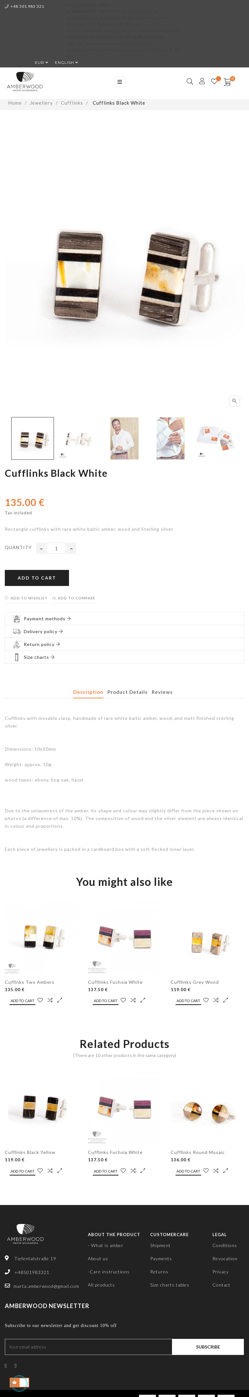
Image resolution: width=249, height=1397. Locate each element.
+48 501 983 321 (24, 6)
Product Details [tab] (127, 692)
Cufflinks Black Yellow (30, 1152)
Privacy (220, 1271)
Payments (161, 1258)
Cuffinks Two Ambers (30, 982)
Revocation (224, 1258)
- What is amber (106, 1245)
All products (101, 1285)
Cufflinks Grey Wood (195, 982)
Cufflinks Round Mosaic (198, 1152)
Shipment (160, 1245)
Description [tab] (88, 692)
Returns (159, 1271)
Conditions (224, 1245)
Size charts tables (169, 1285)
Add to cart (37, 578)
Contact (221, 1285)
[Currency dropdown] (38, 62)
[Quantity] (56, 548)
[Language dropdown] (63, 62)
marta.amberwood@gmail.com (46, 1286)
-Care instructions (109, 1271)
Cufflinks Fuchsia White (115, 982)
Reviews (162, 692)
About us (98, 1258)
